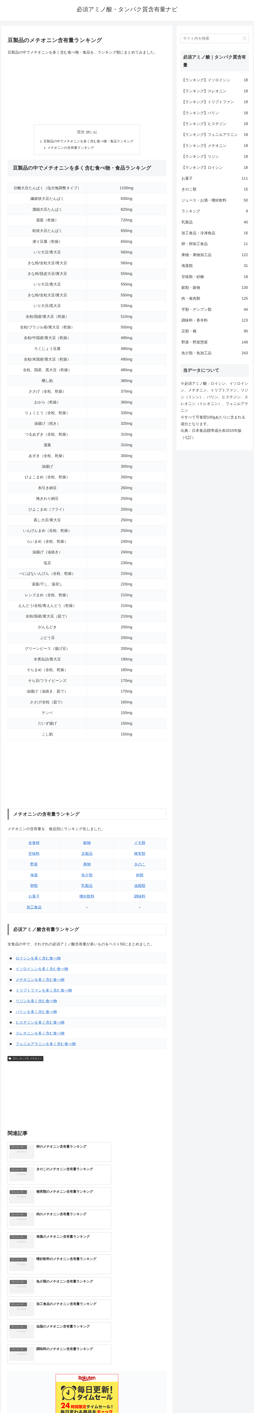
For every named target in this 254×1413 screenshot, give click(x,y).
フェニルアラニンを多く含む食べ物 (46, 1044)
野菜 (34, 865)
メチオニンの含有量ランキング (71, 148)
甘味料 (34, 854)
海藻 (34, 876)
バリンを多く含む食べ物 (36, 1012)
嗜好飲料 (86, 897)
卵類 (34, 886)
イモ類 (139, 843)
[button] (244, 38)
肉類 (139, 876)
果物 (87, 865)
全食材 (34, 843)
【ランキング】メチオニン (25, 1059)
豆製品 (87, 854)
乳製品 (87, 886)
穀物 (87, 843)
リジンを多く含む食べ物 (36, 1002)
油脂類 (139, 886)
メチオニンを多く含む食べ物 (40, 980)
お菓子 (34, 897)
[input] (215, 38)
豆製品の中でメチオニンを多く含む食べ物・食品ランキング (89, 141)
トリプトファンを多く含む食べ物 (44, 991)
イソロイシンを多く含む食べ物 (42, 969)
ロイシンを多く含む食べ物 (38, 959)
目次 (81, 132)
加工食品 (33, 908)
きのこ (139, 865)
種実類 (139, 854)
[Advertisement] (87, 90)
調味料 (139, 897)
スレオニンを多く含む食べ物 (40, 1034)
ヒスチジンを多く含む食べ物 (40, 1023)
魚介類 (87, 876)
